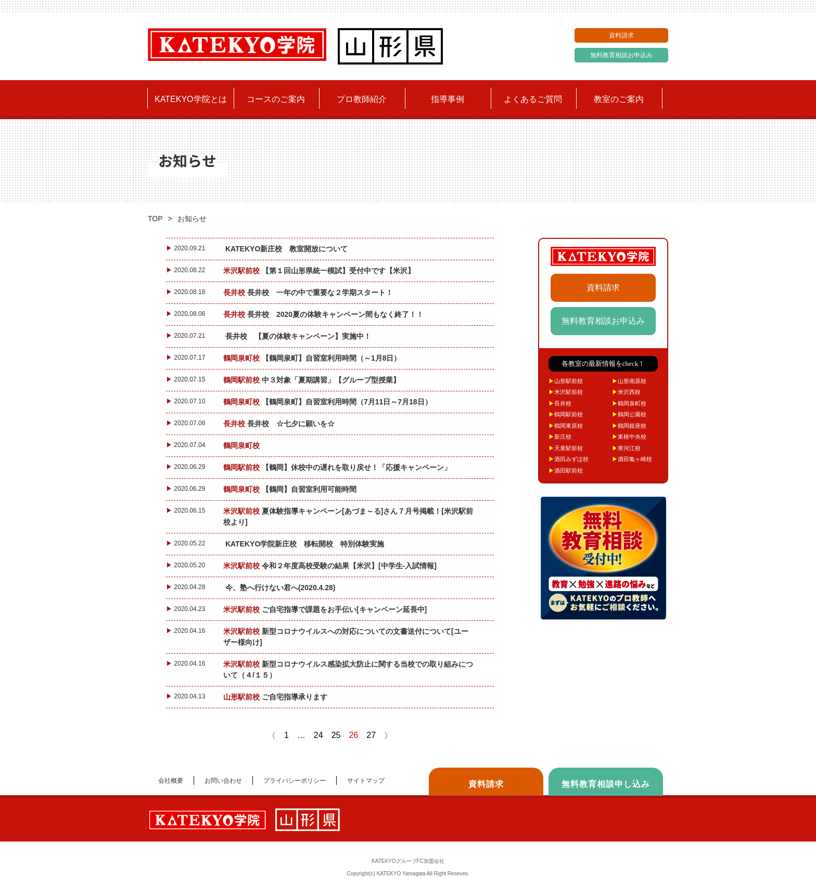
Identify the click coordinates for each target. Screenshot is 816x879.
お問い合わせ (223, 780)
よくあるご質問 (533, 99)
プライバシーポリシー (294, 780)
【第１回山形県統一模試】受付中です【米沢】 (321, 270)
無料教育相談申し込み (606, 784)
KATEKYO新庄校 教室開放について (287, 249)
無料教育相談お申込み (621, 55)
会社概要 (170, 780)
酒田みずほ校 (569, 459)
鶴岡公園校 (629, 414)
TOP (155, 218)
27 (371, 735)
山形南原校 (629, 381)
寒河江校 (626, 448)
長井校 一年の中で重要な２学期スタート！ (310, 292)
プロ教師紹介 (362, 99)
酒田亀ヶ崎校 (632, 459)
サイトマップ (366, 780)
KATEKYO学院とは (190, 99)
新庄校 (560, 437)
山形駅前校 (566, 381)
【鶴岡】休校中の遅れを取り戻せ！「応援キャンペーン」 (339, 467)
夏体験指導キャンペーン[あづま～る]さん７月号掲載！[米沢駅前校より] (348, 516)
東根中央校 (629, 437)
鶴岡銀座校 (629, 426)
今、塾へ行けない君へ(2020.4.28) (281, 587)
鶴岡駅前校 (566, 414)
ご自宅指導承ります (277, 697)
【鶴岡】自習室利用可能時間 (292, 489)
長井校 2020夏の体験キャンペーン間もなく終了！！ (325, 314)
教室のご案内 (619, 99)
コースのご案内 (276, 99)
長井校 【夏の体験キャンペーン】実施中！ (299, 336)
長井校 (560, 403)
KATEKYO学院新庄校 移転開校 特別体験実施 (305, 544)
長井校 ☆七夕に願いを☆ (281, 423)
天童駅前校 (566, 448)
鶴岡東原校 (566, 426)
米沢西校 (626, 392)
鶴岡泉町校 (629, 403)
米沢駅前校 (566, 392)
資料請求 (621, 35)
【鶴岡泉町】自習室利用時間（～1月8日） (314, 358)
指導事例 (447, 99)
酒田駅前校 (566, 470)
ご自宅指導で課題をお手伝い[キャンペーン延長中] (327, 609)
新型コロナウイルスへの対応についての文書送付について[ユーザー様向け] (345, 636)
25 (336, 735)
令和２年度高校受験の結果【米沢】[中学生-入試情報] (332, 566)
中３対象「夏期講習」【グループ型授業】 (313, 380)
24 (318, 735)
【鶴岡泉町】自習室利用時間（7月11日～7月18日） (329, 402)
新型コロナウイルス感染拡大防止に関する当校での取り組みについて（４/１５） (348, 669)
